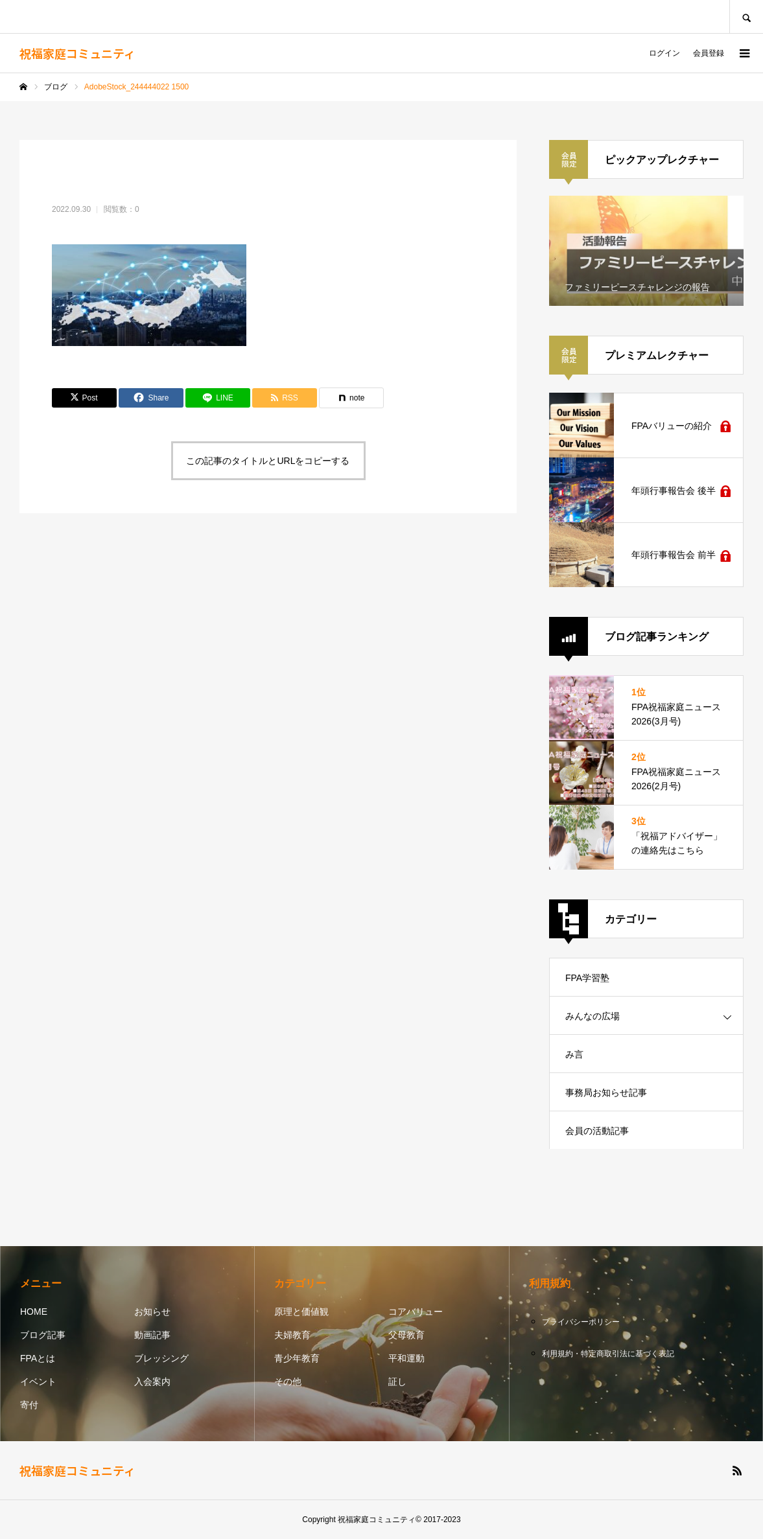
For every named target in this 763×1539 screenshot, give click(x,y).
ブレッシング (161, 1358)
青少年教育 (297, 1358)
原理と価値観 (301, 1311)
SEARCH (746, 16)
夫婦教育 (292, 1335)
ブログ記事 (42, 1335)
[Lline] (217, 398)
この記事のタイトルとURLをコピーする (267, 461)
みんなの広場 (592, 1016)
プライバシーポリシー (581, 1321)
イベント (38, 1381)
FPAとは (37, 1358)
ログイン (664, 53)
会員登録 (708, 53)
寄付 (29, 1405)
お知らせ (152, 1311)
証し (397, 1381)
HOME (33, 1311)
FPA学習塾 (587, 978)
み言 (574, 1054)
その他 (287, 1381)
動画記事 (152, 1335)
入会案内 (152, 1381)
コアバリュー (415, 1311)
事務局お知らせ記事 (606, 1092)
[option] (646, 251)
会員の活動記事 (597, 1131)
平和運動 (406, 1358)
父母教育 (406, 1335)
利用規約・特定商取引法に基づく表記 (608, 1353)
